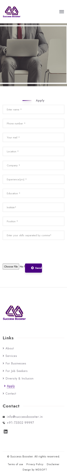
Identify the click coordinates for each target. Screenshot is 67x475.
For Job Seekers (17, 371)
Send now (36, 268)
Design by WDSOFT (35, 469)
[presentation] (30, 252)
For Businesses (16, 363)
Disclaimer (53, 464)
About (10, 348)
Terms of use (15, 464)
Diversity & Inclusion (20, 378)
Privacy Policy (34, 464)
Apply (11, 386)
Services (11, 356)
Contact (11, 393)
